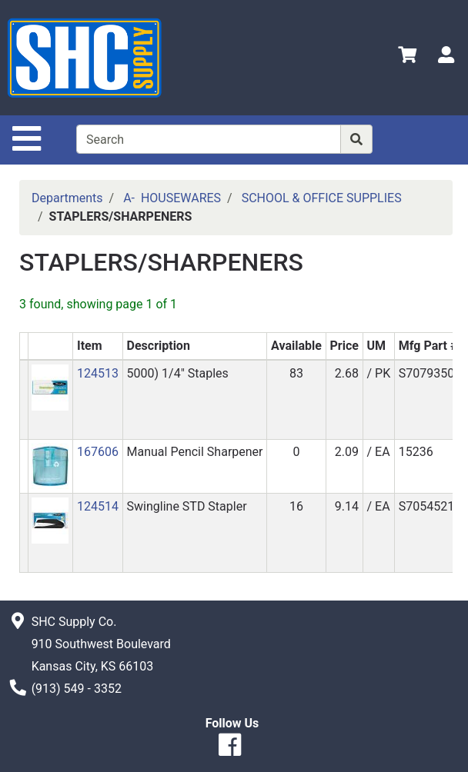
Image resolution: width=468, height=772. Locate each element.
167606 (98, 451)
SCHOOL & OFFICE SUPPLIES (322, 198)
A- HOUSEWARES (172, 198)
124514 (98, 506)
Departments (67, 198)
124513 (98, 373)
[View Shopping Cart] (407, 57)
